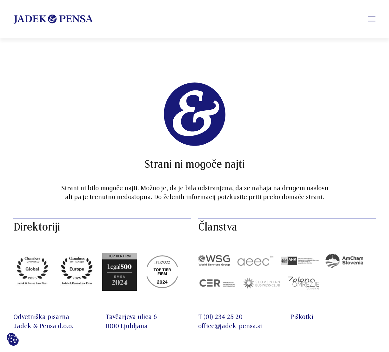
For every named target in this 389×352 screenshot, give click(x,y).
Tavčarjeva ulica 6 (131, 317)
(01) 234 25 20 (223, 317)
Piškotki (301, 317)
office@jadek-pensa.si (230, 326)
